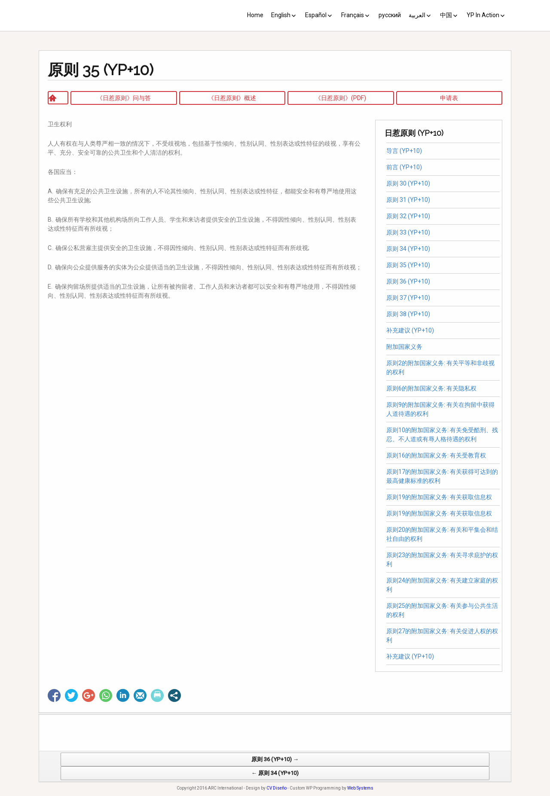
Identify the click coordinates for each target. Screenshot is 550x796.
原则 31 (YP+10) (408, 199)
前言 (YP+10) (404, 167)
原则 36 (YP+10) (408, 281)
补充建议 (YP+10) (410, 330)
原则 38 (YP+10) (408, 314)
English (280, 15)
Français (352, 15)
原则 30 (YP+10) (408, 183)
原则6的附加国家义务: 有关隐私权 (432, 388)
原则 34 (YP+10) (408, 248)
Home (255, 15)
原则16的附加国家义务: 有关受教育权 (436, 455)
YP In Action (483, 15)
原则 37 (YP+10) (408, 297)
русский (390, 15)
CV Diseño (276, 791)
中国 (446, 15)
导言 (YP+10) (404, 150)
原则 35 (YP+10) (408, 265)
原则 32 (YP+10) (408, 216)
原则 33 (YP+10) (408, 232)
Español (316, 15)
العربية (417, 15)
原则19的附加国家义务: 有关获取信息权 (439, 497)
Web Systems (360, 791)
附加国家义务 (404, 346)
